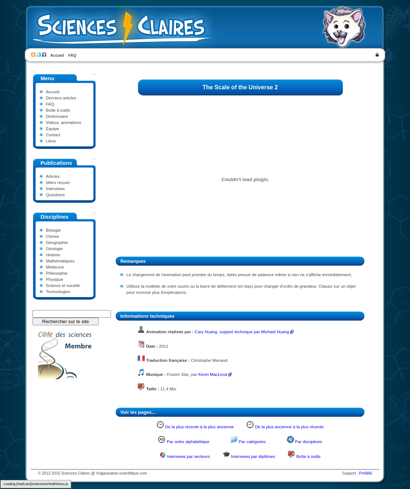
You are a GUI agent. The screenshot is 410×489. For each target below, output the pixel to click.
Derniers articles (61, 97)
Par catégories (252, 441)
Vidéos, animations (63, 122)
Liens (51, 140)
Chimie (52, 236)
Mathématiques (60, 260)
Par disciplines (308, 441)
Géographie (57, 242)
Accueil (57, 55)
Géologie (54, 248)
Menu (47, 78)
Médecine (55, 267)
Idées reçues (58, 182)
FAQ (72, 55)
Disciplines (54, 217)
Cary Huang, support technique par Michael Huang (242, 331)
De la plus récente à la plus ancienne (199, 426)
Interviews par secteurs (188, 456)
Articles (53, 176)
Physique (54, 279)
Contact (53, 134)
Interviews (55, 188)
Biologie (53, 230)
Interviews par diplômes (253, 456)
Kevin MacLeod (212, 374)
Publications (56, 163)
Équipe (52, 128)
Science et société (63, 285)
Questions (55, 194)
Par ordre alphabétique (188, 441)
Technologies (58, 291)
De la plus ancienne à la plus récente (289, 426)
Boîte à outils (58, 110)
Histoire (53, 254)
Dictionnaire (57, 116)
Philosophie (57, 273)
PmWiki (365, 473)
